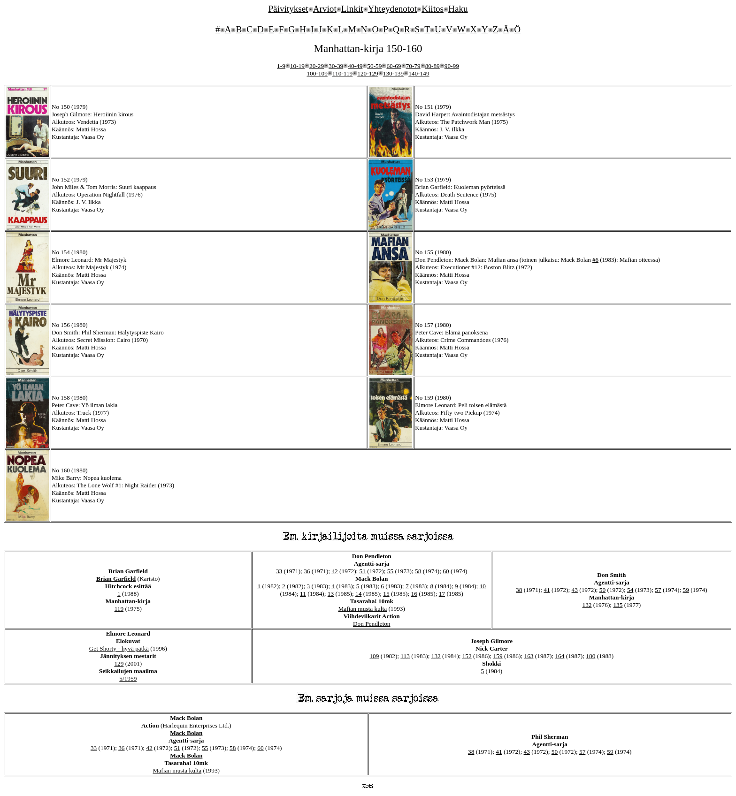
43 (575, 589)
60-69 (393, 65)
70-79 (413, 65)
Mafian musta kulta (362, 608)
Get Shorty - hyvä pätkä (119, 648)
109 (374, 656)
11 (303, 593)
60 (446, 571)
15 (386, 593)
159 (498, 656)
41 (547, 589)
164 (559, 656)
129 (118, 663)
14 (358, 593)
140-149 (418, 73)
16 (414, 593)
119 (119, 608)
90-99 (452, 65)
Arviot (325, 9)
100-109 (317, 73)
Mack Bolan (186, 732)
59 (686, 589)
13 (331, 593)
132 (587, 604)
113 (405, 656)
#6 (595, 259)
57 (658, 589)
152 (467, 656)
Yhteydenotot (392, 9)
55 (390, 571)
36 (307, 571)
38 (519, 589)
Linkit (352, 9)
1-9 (281, 65)
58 (418, 571)
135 (617, 604)
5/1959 (128, 678)
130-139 (393, 73)
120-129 (367, 73)
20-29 (316, 65)
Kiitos (433, 9)
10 (483, 586)
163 (528, 656)
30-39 (336, 65)
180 (590, 656)
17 (442, 593)
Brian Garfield (116, 578)
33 (279, 571)
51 (363, 571)
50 (602, 589)
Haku (458, 9)
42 (334, 571)
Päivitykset (288, 9)
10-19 (297, 65)
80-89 (432, 65)
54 (630, 589)
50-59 (374, 65)
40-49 (355, 65)
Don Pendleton (372, 623)
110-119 (342, 73)
